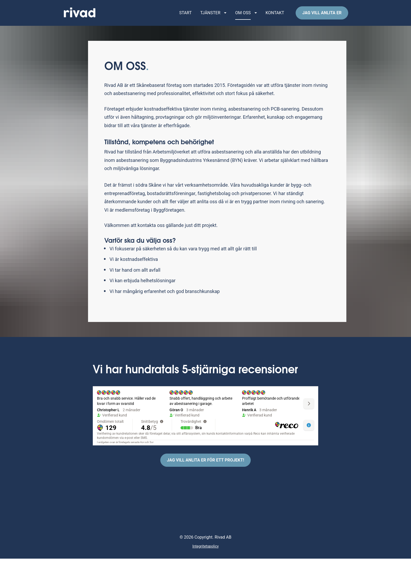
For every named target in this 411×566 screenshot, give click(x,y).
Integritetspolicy (205, 554)
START (185, 16)
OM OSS (246, 16)
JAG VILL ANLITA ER (321, 16)
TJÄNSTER (213, 16)
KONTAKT (274, 16)
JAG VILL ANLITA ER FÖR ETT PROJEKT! (205, 468)
